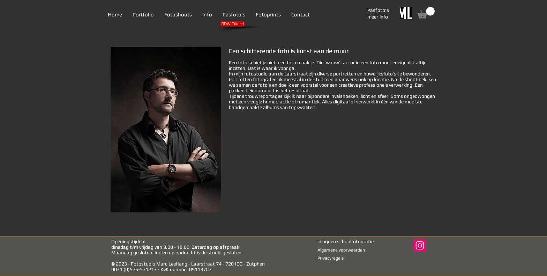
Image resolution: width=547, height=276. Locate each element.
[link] (426, 13)
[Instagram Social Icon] (420, 245)
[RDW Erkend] (232, 24)
